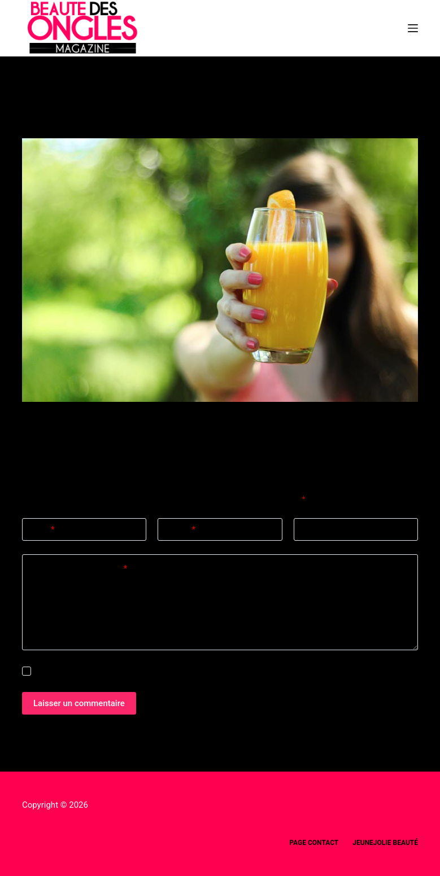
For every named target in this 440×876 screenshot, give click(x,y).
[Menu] (413, 28)
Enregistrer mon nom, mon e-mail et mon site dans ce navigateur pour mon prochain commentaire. (196, 671)
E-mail (180, 530)
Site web (318, 529)
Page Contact (313, 843)
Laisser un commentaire (79, 703)
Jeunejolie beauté (385, 843)
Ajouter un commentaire (79, 569)
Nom (43, 530)
